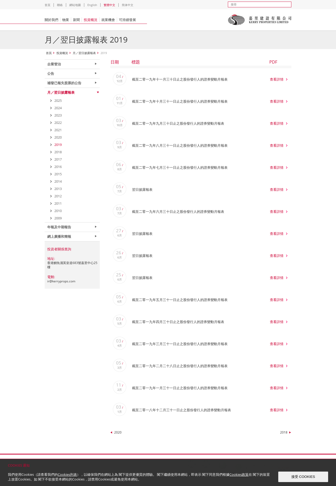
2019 (58, 144)
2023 (58, 115)
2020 (118, 432)
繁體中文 (109, 5)
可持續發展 (127, 19)
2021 (58, 130)
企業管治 (54, 64)
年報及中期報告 (59, 227)
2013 (58, 188)
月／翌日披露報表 (84, 53)
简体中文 (127, 5)
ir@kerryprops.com (61, 281)
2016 (58, 166)
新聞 (76, 19)
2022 (58, 122)
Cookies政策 (239, 474)
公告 (50, 73)
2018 (283, 432)
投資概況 (90, 19)
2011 (58, 203)
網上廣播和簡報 (59, 236)
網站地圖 (75, 5)
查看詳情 (277, 79)
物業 (65, 19)
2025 (58, 100)
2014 (58, 181)
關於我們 (51, 19)
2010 (58, 210)
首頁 (47, 5)
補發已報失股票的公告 (64, 83)
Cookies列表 (67, 474)
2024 (58, 107)
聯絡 (60, 5)
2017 (58, 159)
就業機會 (108, 19)
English (92, 5)
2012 (58, 196)
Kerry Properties (259, 19)
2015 (58, 174)
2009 (58, 218)
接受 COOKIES (303, 477)
